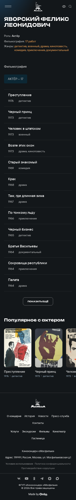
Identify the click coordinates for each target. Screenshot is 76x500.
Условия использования (19, 463)
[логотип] (38, 6)
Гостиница (38, 438)
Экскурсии (29, 431)
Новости (43, 416)
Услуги (15, 431)
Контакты (38, 422)
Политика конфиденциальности (53, 463)
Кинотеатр (59, 431)
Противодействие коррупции (38, 468)
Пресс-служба (60, 416)
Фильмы (44, 431)
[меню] (8, 6)
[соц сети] (19, 478)
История (30, 416)
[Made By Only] (38, 494)
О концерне (14, 416)
